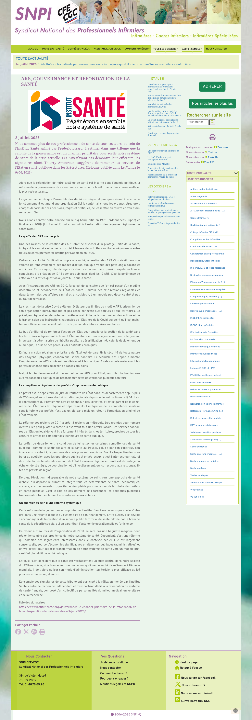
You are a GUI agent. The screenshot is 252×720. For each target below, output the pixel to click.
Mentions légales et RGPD (117, 684)
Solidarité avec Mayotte (159, 164)
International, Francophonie (205, 361)
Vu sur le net (197, 497)
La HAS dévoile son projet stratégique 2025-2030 (160, 158)
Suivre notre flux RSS (192, 701)
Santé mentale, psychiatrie (204, 461)
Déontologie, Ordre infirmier (205, 261)
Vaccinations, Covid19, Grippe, (206, 482)
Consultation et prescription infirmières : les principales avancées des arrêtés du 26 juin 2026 (162, 88)
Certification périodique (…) (205, 225)
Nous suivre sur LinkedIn (194, 693)
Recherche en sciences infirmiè (207, 404)
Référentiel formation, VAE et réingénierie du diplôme (161, 198)
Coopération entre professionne (207, 253)
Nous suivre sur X (190, 686)
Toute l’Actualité (53, 49)
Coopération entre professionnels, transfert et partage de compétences (164, 211)
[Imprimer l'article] (42, 633)
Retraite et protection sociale (205, 418)
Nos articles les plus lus (212, 103)
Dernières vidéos (79, 49)
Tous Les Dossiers (164, 49)
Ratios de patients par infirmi (205, 389)
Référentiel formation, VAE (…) (206, 411)
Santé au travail (198, 446)
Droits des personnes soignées (206, 275)
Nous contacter (216, 49)
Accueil (33, 49)
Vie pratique (196, 489)
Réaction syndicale (200, 396)
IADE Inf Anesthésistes (202, 318)
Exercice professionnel (202, 303)
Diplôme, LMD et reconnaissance (207, 268)
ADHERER (212, 86)
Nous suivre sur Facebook (195, 678)
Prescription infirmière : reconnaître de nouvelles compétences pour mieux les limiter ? (164, 97)
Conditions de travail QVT (203, 246)
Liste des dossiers (200, 179)
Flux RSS (207, 162)
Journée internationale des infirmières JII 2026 (160, 105)
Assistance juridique (107, 49)
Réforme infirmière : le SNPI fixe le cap (164, 127)
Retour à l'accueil (189, 668)
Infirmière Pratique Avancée (205, 346)
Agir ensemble (191, 49)
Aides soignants (198, 196)
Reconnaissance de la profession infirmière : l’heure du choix (163, 176)
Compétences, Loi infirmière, (205, 239)
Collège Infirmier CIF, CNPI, (204, 232)
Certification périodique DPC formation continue (161, 204)
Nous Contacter (39, 656)
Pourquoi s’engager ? (114, 679)
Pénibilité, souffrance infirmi (205, 375)
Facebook (221, 147)
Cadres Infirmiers (199, 218)
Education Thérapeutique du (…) (207, 282)
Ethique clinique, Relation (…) (206, 296)
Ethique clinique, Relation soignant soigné (164, 217)
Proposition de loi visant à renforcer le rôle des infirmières (164, 169)
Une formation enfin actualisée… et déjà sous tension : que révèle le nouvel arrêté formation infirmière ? (164, 113)
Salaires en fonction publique (205, 432)
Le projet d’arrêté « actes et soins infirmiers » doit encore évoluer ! (163, 121)
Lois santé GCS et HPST (203, 368)
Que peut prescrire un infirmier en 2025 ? (163, 152)
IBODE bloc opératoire (202, 325)
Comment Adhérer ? (137, 49)
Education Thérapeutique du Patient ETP (164, 224)
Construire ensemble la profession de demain (163, 134)
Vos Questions (112, 656)
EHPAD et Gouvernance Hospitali (208, 289)
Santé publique (198, 468)
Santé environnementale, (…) (206, 454)
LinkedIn (212, 157)
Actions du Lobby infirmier (204, 189)
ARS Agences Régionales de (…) (207, 210)
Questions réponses (200, 382)
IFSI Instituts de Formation (204, 332)
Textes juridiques (199, 475)
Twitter (211, 152)
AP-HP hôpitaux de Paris (203, 203)
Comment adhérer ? (113, 673)
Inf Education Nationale (202, 339)
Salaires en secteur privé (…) (205, 439)
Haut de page (186, 663)
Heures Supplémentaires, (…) (206, 311)
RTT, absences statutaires (204, 425)
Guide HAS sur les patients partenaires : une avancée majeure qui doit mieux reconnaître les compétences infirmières (115, 64)
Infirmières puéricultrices (203, 353)
